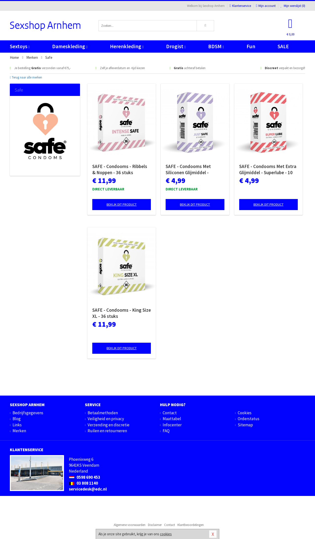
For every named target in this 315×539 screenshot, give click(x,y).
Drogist (176, 46)
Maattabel (172, 418)
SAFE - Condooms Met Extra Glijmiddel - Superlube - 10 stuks (267, 169)
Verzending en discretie (108, 425)
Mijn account (266, 6)
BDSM (216, 46)
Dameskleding (69, 46)
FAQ (166, 430)
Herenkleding (126, 46)
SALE (283, 46)
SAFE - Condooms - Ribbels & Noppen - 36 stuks (119, 169)
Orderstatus (248, 418)
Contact (170, 413)
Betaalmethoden (103, 413)
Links (17, 425)
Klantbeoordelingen (190, 525)
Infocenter (172, 425)
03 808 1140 (83, 483)
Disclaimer (155, 525)
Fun (251, 46)
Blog (17, 418)
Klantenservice (240, 6)
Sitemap (245, 425)
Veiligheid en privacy (106, 418)
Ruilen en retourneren (107, 430)
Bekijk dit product (122, 204)
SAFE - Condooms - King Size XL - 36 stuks (121, 313)
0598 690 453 (84, 477)
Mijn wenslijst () (293, 6)
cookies (166, 534)
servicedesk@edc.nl (88, 489)
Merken (19, 430)
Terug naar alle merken (26, 77)
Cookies (245, 413)
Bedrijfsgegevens (28, 413)
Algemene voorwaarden (129, 525)
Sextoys (20, 46)
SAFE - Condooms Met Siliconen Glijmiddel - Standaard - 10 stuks (188, 169)
